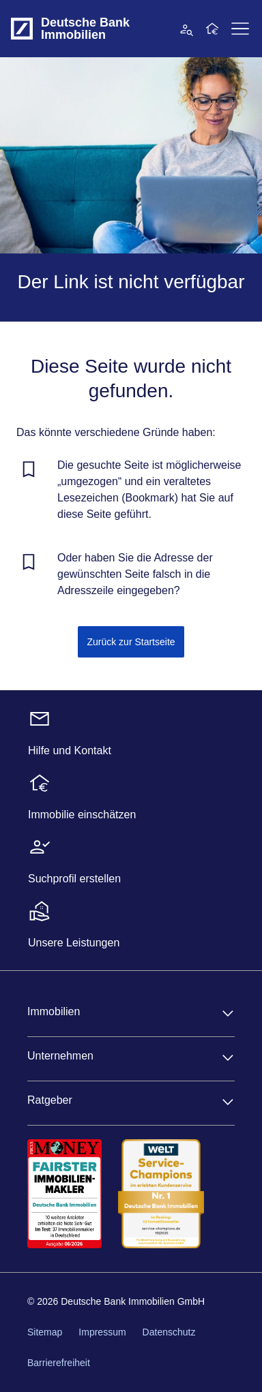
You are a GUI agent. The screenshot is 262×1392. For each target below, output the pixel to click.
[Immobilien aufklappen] (228, 1013)
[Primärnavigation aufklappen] (240, 29)
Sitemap (44, 1332)
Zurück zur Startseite (131, 641)
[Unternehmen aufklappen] (228, 1057)
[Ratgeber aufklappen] (228, 1102)
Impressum (102, 1332)
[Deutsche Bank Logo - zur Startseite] (22, 28)
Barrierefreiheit (58, 1362)
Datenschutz (169, 1332)
